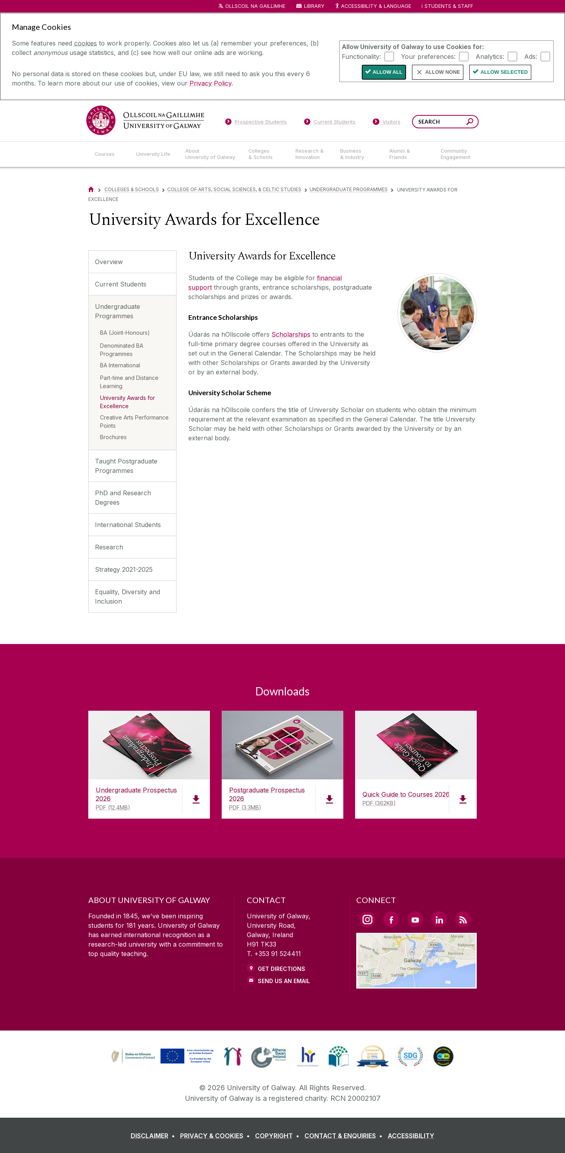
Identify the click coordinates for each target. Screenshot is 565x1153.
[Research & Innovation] (311, 154)
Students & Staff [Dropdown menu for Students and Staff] (449, 6)
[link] (161, 1056)
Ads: (530, 56)
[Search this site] (470, 122)
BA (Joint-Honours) (125, 332)
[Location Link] (416, 984)
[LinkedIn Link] (439, 919)
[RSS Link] (463, 919)
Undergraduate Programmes (349, 189)
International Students (128, 525)
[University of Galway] (145, 120)
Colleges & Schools (131, 189)
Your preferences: (428, 56)
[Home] (91, 189)
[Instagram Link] (367, 919)
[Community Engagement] (455, 154)
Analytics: (490, 56)
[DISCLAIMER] (154, 1135)
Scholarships (291, 334)
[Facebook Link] (391, 919)
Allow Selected (504, 72)
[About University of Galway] (210, 154)
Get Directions (281, 968)
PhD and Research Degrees (123, 497)
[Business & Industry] (358, 154)
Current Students (120, 284)
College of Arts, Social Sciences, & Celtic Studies (234, 189)
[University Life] (154, 154)
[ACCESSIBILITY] (411, 1135)
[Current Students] (330, 123)
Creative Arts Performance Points (134, 421)
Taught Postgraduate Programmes (126, 465)
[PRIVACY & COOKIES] (216, 1135)
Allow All (388, 72)
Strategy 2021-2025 (124, 569)
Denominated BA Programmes (121, 349)
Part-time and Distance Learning (129, 381)
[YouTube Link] (415, 919)
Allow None (442, 72)
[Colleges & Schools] (265, 154)
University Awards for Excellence (127, 401)
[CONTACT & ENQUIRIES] (345, 1135)
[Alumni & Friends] (408, 154)
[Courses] (109, 154)
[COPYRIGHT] (279, 1135)
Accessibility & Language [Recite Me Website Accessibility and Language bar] (373, 6)
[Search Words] (445, 121)
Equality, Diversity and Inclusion (127, 596)
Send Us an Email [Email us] (284, 981)
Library (314, 6)
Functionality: (361, 56)
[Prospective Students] (255, 123)
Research (109, 547)
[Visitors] (386, 123)
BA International (120, 365)
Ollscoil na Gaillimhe (255, 6)
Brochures (113, 437)
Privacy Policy (210, 83)
